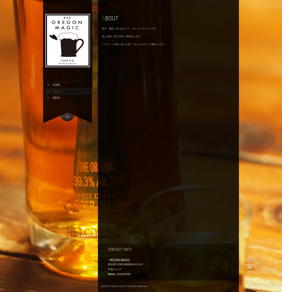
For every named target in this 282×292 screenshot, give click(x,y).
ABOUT (57, 91)
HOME (56, 85)
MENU (56, 98)
